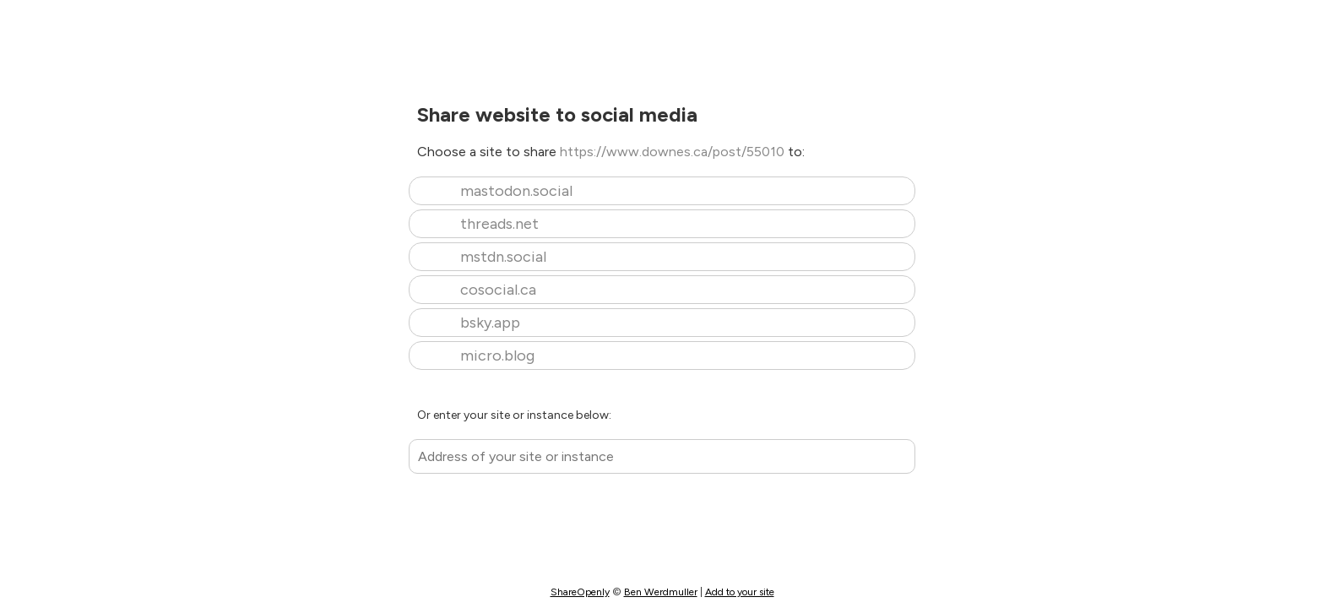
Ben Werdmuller (660, 592)
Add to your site (739, 592)
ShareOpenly (580, 592)
